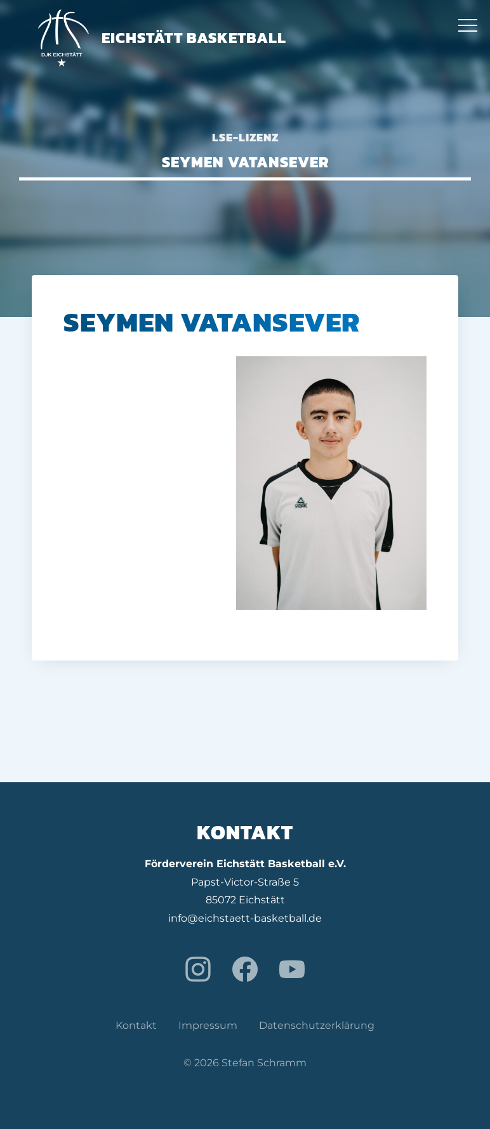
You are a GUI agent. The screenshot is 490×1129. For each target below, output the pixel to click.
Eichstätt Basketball (162, 38)
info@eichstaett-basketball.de (245, 918)
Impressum (207, 1025)
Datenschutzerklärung (316, 1025)
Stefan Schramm (264, 1063)
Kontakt (136, 1025)
